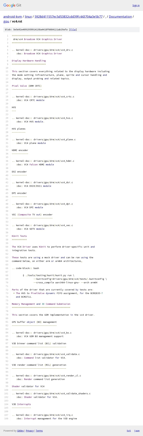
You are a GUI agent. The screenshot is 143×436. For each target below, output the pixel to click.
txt (129, 430)
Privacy (30, 430)
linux (28, 16)
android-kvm (12, 16)
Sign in (136, 5)
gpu (6, 21)
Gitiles (20, 430)
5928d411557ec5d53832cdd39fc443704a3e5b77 (68, 16)
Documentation (120, 16)
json (137, 430)
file (73, 29)
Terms (39, 430)
